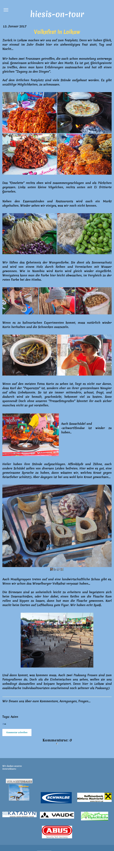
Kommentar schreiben (16, 732)
